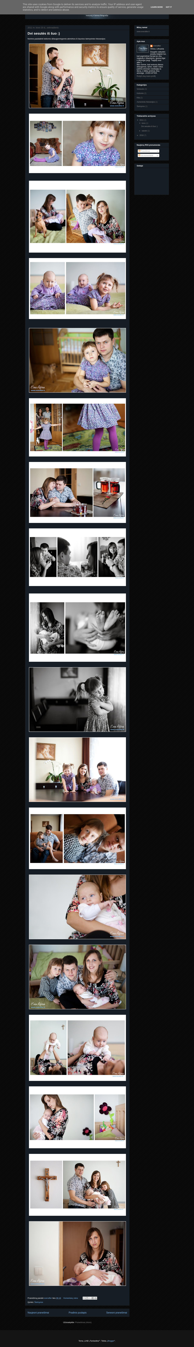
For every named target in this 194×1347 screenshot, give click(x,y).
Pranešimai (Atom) (83, 1322)
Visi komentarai (145, 155)
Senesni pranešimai (116, 1312)
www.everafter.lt (143, 31)
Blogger (110, 1341)
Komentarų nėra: (71, 1298)
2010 (142, 135)
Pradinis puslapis (78, 1312)
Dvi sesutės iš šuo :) (44, 33)
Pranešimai (144, 151)
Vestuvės (140, 89)
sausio (144, 131)
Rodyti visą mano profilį (146, 76)
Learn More (157, 7)
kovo (144, 123)
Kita (138, 98)
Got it (169, 7)
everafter (157, 46)
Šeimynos (38, 1302)
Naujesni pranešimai (38, 1312)
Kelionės (140, 93)
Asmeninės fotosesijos (146, 102)
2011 (142, 120)
